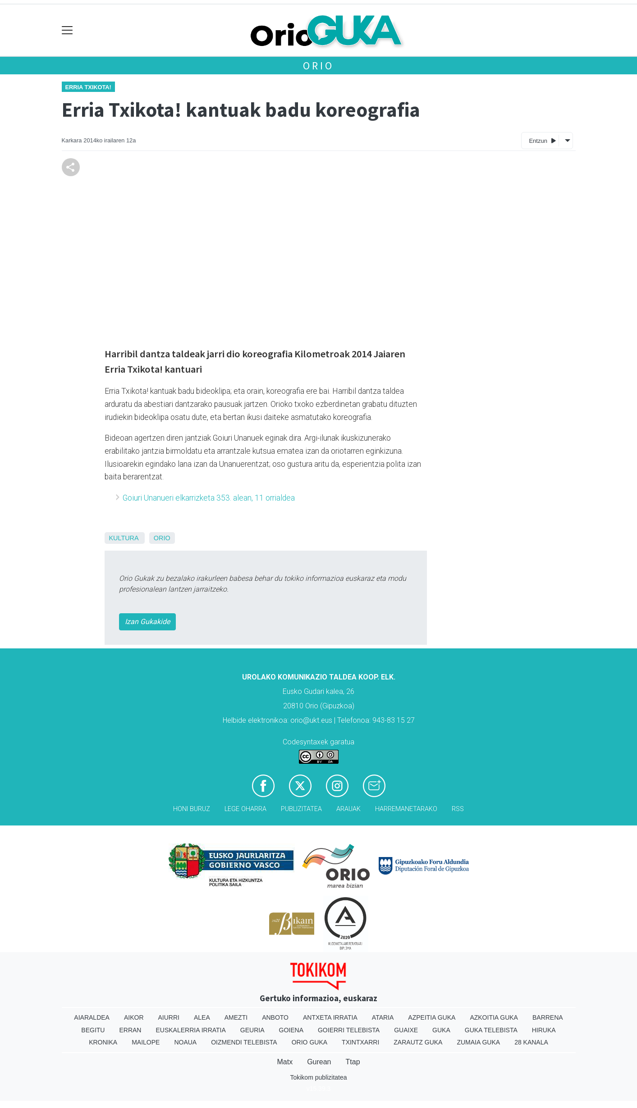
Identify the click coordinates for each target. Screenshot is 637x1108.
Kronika (103, 1042)
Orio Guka (309, 1042)
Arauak (348, 809)
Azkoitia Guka (494, 1017)
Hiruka (544, 1030)
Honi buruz (191, 809)
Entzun (542, 140)
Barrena (547, 1017)
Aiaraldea (92, 1017)
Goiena (291, 1030)
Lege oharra (245, 809)
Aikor (134, 1017)
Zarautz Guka (418, 1042)
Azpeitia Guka (431, 1017)
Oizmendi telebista (244, 1042)
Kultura (123, 538)
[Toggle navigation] (67, 30)
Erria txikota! (88, 87)
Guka (441, 1030)
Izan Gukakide (147, 621)
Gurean (319, 1062)
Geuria (252, 1030)
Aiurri (168, 1017)
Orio (318, 66)
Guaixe (406, 1030)
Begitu (93, 1030)
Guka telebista (491, 1030)
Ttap (353, 1062)
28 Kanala (531, 1042)
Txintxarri (360, 1042)
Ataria (383, 1017)
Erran (130, 1030)
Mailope (146, 1042)
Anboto (275, 1017)
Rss (458, 809)
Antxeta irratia (330, 1017)
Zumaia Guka (478, 1042)
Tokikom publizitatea (318, 1077)
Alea (202, 1017)
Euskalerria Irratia (190, 1030)
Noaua (185, 1042)
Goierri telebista (349, 1030)
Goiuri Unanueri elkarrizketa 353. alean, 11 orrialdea (209, 497)
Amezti (236, 1017)
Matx (285, 1062)
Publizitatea (301, 809)
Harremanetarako (406, 809)
